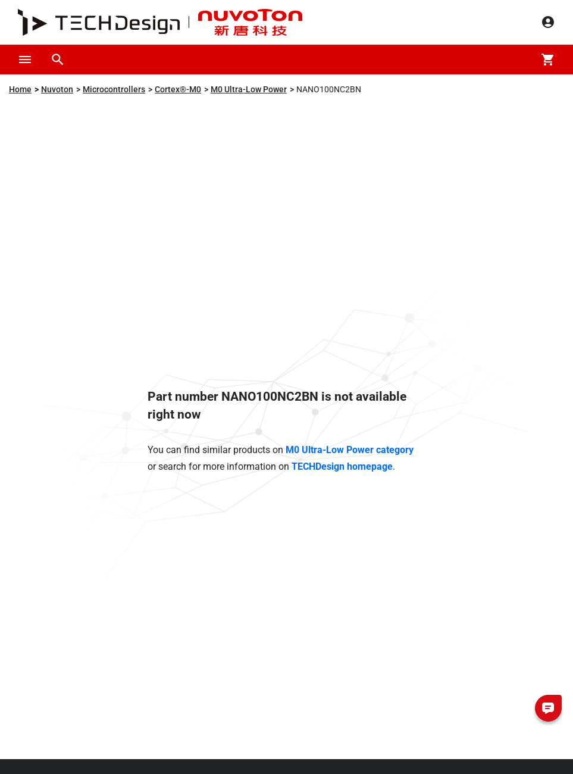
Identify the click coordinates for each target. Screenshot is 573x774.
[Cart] (548, 59)
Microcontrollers (114, 89)
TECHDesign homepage (342, 466)
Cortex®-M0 (178, 89)
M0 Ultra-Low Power (249, 89)
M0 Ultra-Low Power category (350, 449)
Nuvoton (57, 89)
